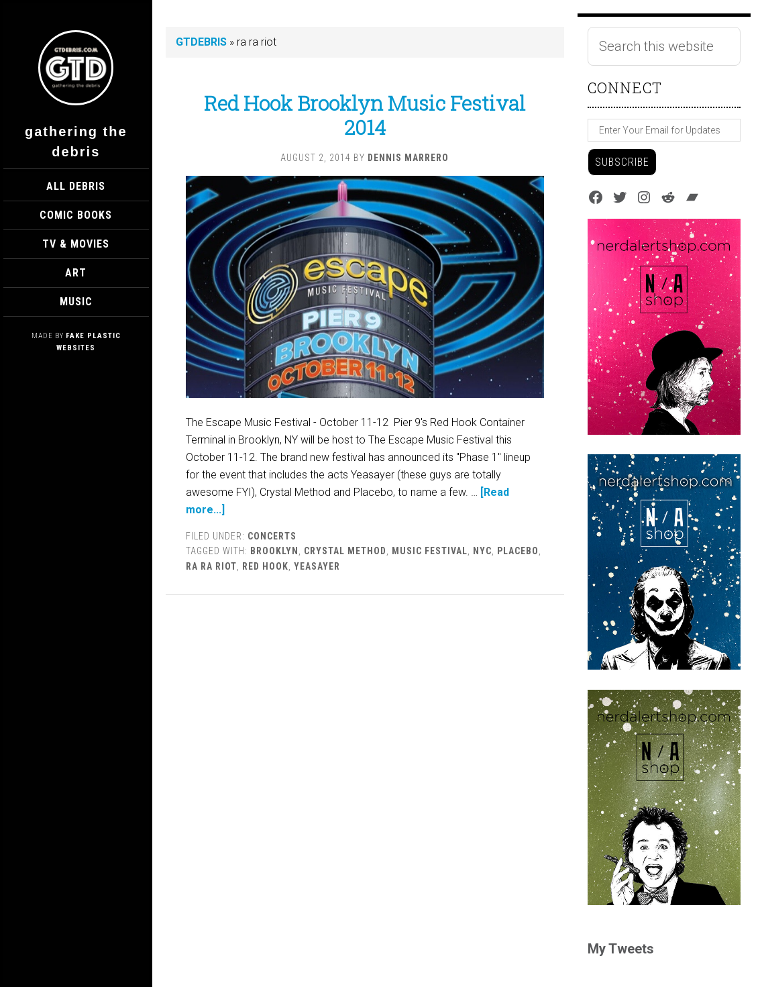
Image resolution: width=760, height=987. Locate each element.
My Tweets (621, 949)
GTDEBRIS (201, 42)
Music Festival (430, 551)
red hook (265, 566)
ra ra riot (211, 566)
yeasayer (317, 566)
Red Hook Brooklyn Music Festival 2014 (364, 115)
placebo (518, 551)
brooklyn (274, 551)
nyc (482, 551)
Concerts (272, 536)
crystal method (345, 551)
